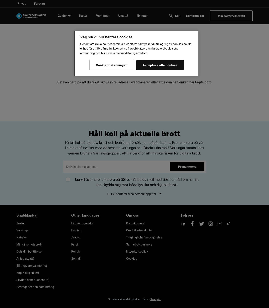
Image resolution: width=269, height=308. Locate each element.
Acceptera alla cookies (160, 65)
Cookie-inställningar (111, 65)
